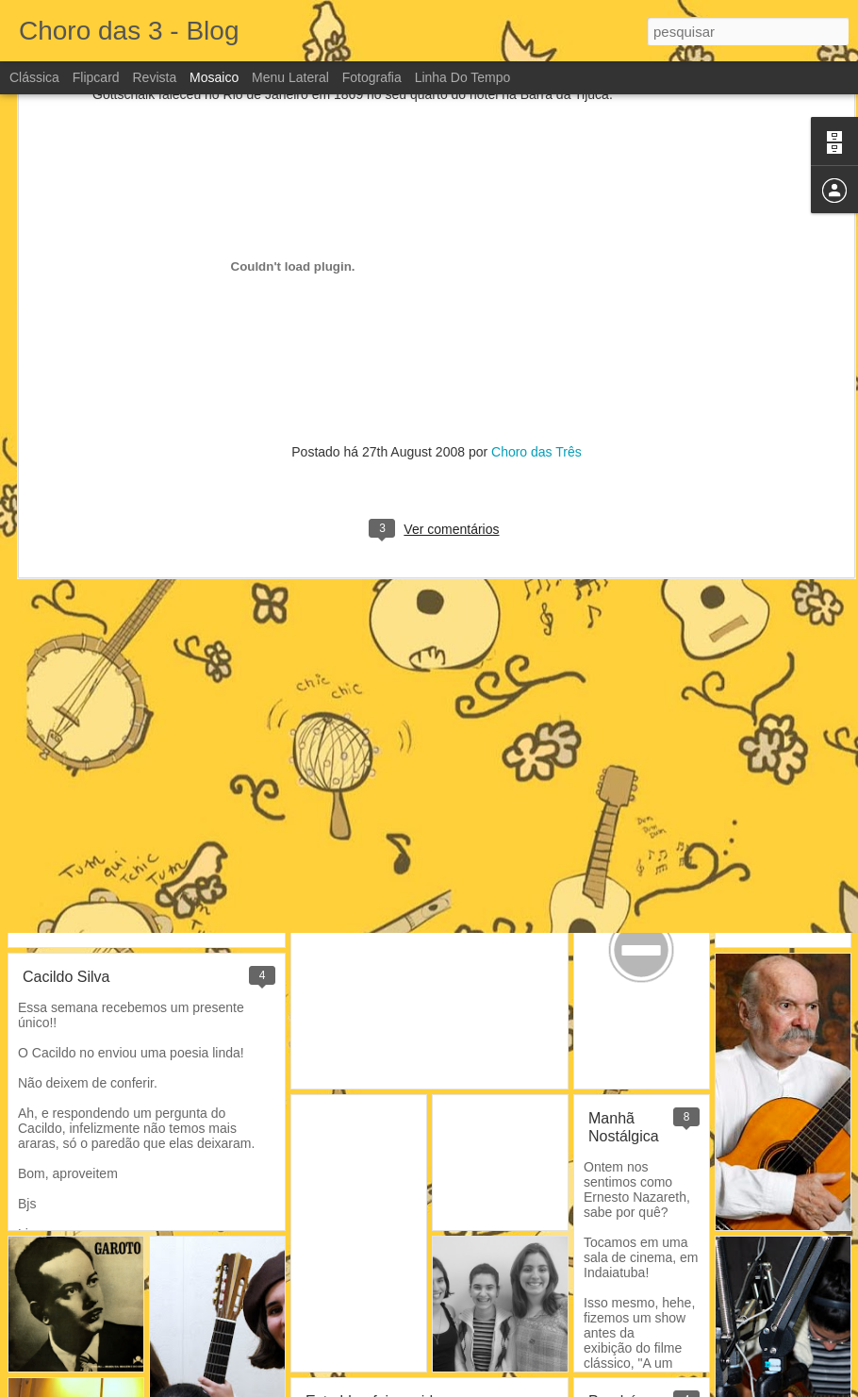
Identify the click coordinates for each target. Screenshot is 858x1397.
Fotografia (372, 77)
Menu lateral (290, 77)
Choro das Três (536, 332)
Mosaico (214, 77)
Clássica (34, 77)
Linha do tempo (463, 77)
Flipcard (96, 77)
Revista (154, 77)
